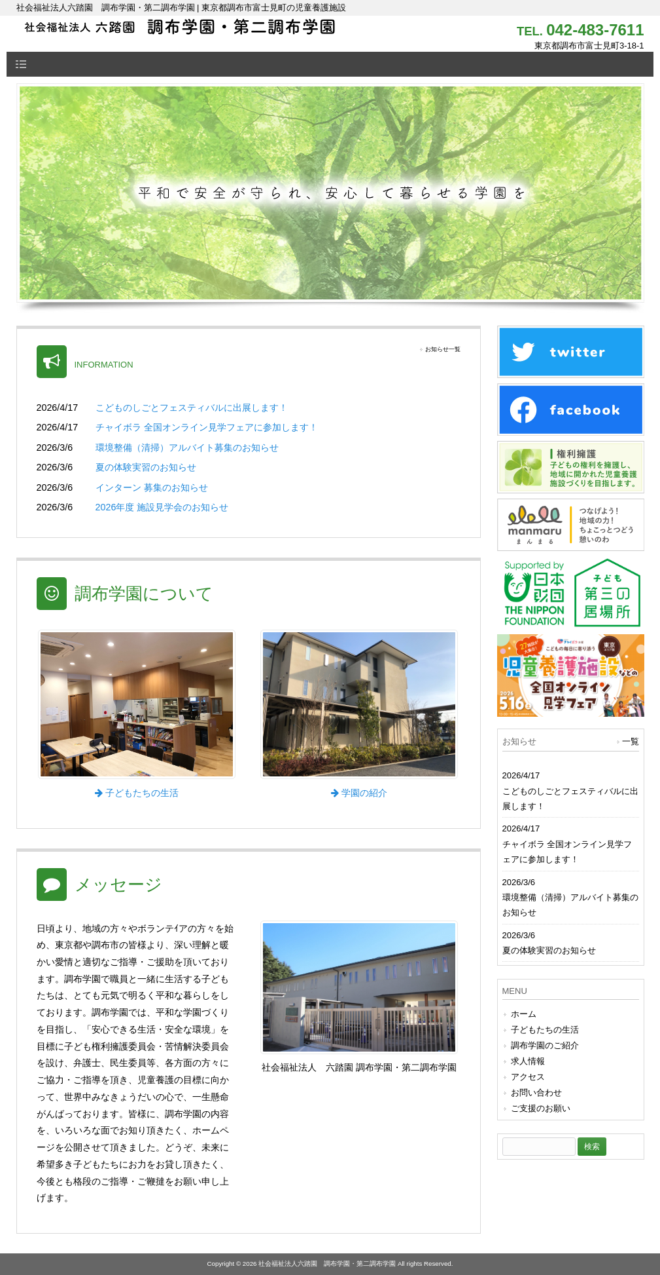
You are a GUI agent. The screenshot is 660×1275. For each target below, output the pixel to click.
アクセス (528, 1077)
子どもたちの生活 (545, 1030)
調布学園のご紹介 (545, 1045)
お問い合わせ (536, 1092)
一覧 (630, 741)
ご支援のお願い (540, 1108)
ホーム (523, 1014)
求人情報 (528, 1061)
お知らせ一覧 (442, 349)
